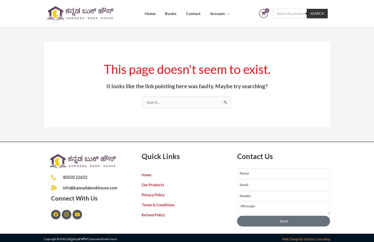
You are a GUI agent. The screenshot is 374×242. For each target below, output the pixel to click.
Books (171, 13)
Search (317, 13)
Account (217, 13)
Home (150, 13)
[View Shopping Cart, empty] (263, 13)
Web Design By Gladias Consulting (306, 239)
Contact (193, 13)
